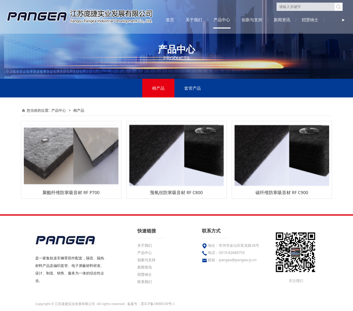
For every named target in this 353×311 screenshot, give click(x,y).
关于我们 (194, 20)
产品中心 (222, 20)
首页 (170, 20)
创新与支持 (252, 20)
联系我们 (144, 281)
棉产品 (158, 88)
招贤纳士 (310, 20)
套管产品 (192, 88)
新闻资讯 (282, 20)
